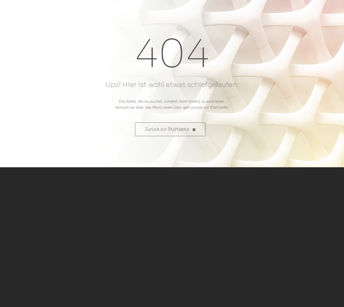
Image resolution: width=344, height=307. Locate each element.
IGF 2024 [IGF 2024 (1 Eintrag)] (293, 229)
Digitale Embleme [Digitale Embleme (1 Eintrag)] (261, 241)
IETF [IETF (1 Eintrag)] (234, 241)
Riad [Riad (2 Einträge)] (259, 229)
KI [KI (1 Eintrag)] (274, 229)
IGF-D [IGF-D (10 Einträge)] (236, 217)
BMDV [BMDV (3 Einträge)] (285, 217)
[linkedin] (172, 267)
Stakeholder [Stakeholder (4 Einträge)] (261, 217)
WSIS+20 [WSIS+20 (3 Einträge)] (239, 229)
